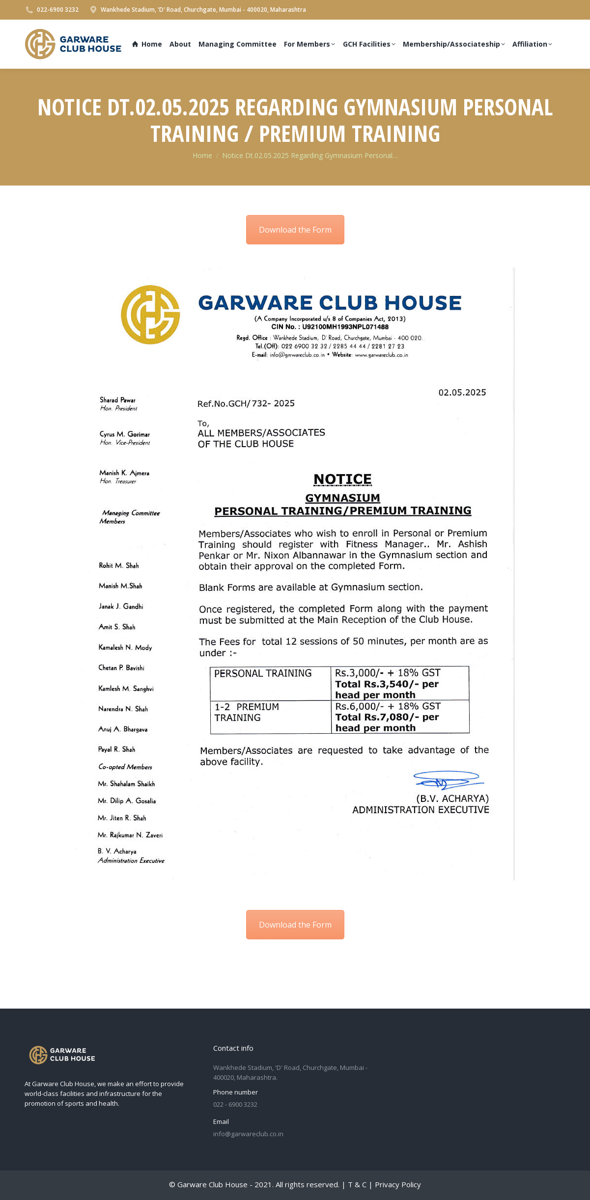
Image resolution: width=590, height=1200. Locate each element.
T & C (357, 1184)
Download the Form (295, 229)
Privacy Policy (398, 1184)
